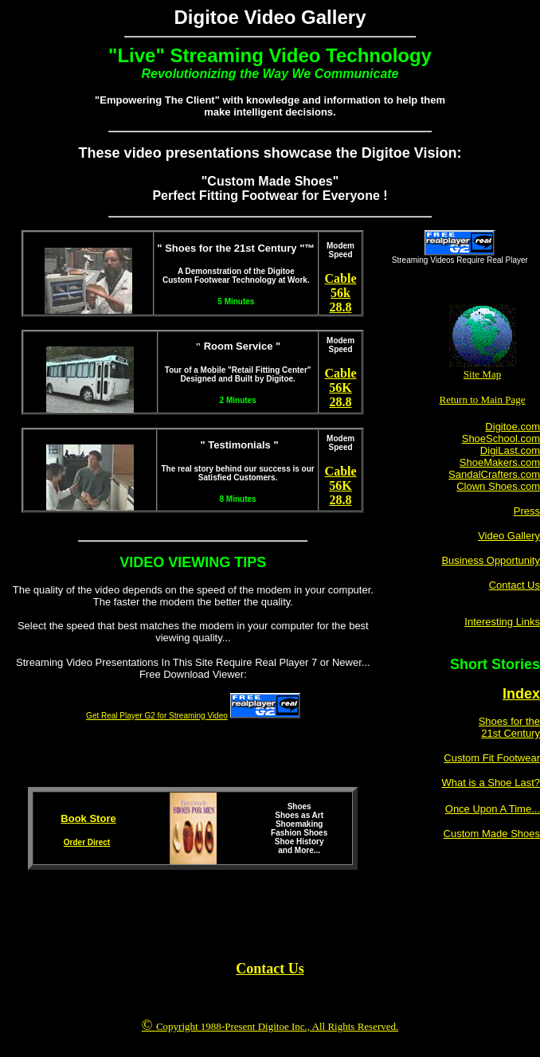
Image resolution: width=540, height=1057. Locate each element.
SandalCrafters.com (494, 474)
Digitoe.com (512, 427)
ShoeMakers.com (500, 462)
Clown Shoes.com (498, 486)
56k (340, 292)
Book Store (88, 818)
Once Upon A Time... (492, 809)
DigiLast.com (510, 450)
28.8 (341, 307)
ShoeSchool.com (501, 438)
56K (340, 387)
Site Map (482, 374)
